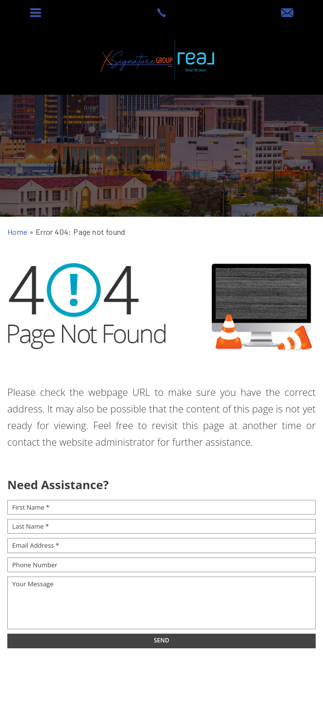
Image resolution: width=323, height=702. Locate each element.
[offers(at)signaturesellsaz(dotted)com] (287, 13)
